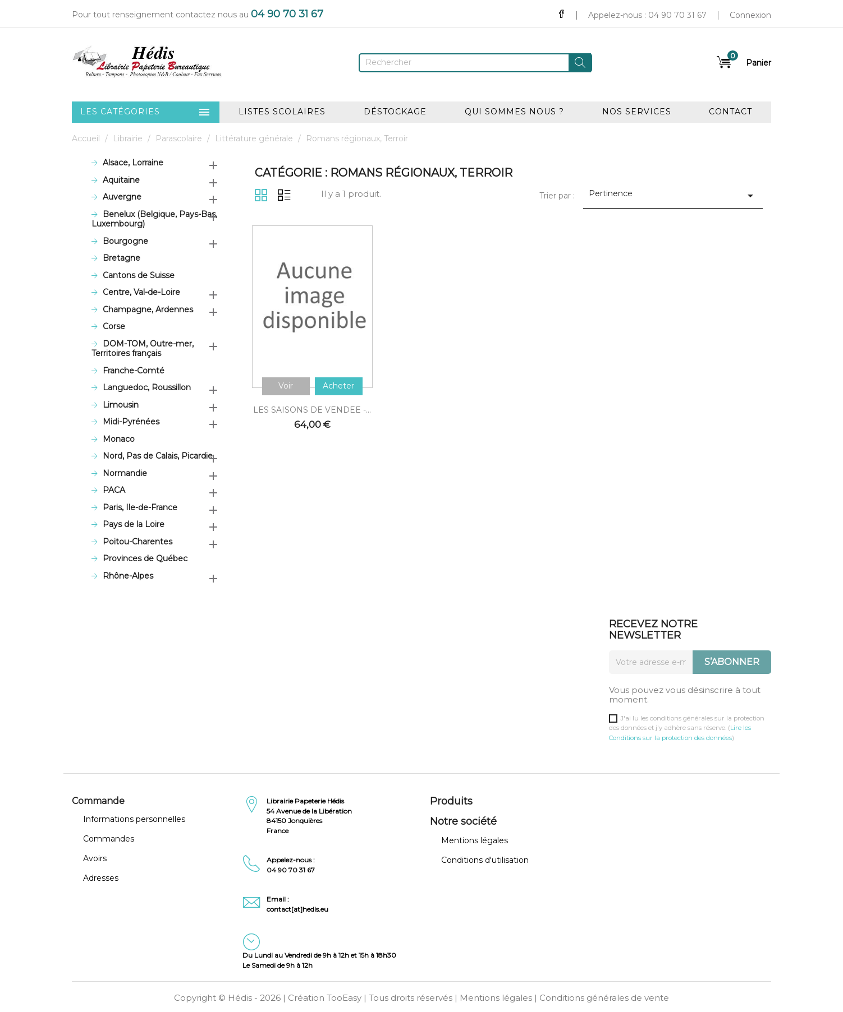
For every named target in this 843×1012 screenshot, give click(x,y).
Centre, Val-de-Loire (141, 292)
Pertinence (673, 195)
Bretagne (121, 258)
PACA (114, 490)
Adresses (100, 878)
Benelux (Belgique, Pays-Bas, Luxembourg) (154, 219)
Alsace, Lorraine (133, 163)
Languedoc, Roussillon (147, 387)
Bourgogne (125, 241)
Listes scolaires (282, 112)
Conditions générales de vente (604, 997)
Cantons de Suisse (139, 275)
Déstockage (395, 112)
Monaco (119, 439)
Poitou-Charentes (137, 542)
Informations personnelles (134, 819)
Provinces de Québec (145, 558)
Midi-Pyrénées (131, 422)
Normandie (125, 473)
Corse (114, 326)
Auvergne (122, 197)
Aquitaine (121, 180)
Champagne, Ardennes (148, 310)
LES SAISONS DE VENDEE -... (312, 410)
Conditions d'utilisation (485, 860)
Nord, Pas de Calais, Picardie (158, 456)
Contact (730, 112)
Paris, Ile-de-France (140, 507)
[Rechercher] (475, 62)
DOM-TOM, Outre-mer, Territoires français (142, 349)
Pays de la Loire (133, 524)
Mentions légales (474, 840)
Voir (285, 386)
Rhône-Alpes (128, 576)
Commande (98, 801)
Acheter (338, 386)
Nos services (636, 112)
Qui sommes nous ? (514, 112)
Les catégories (146, 112)
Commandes (108, 839)
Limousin (121, 405)
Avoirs (95, 858)
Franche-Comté (133, 371)
